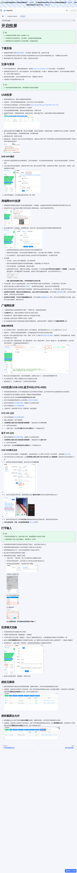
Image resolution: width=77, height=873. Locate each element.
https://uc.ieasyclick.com (41, 69)
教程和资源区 (20, 53)
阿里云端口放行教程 (47, 335)
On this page (6, 20)
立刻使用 (69, 2)
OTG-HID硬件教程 (18, 406)
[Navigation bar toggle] (1, 10)
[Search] (71, 10)
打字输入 (27, 286)
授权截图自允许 (45, 297)
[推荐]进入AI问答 (71, 871)
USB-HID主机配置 (32, 400)
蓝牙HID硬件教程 (18, 403)
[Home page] (2, 16)
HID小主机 (67, 454)
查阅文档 (47, 5)
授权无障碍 (60, 292)
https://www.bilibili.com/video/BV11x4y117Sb (44, 105)
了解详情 (31, 2)
